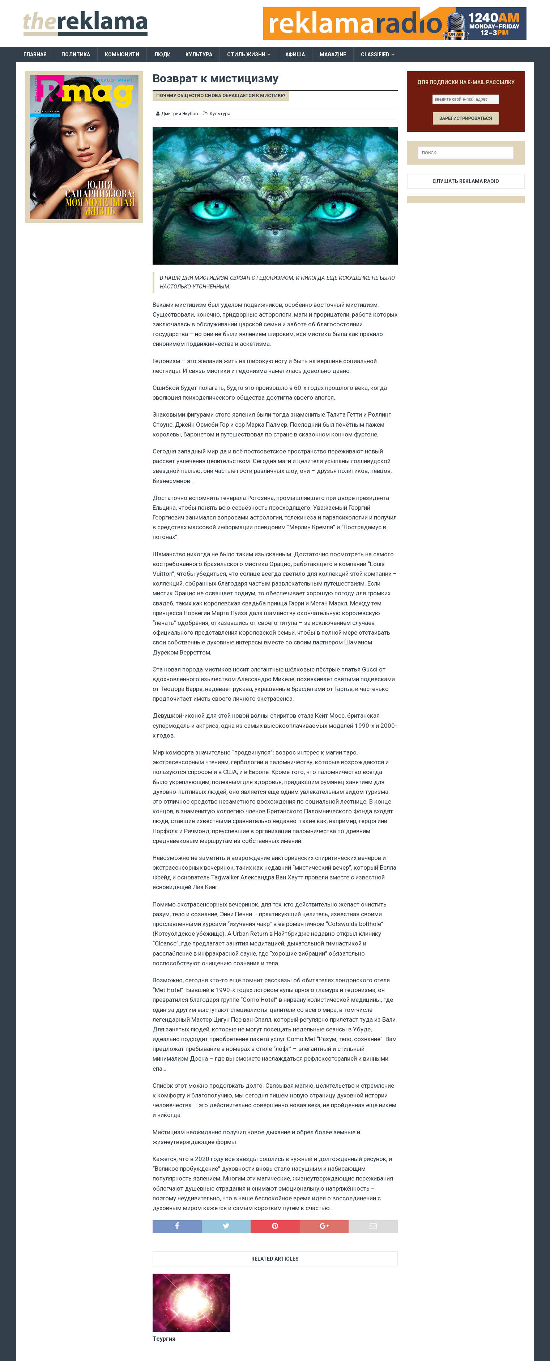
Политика (75, 54)
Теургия (164, 1338)
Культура (199, 54)
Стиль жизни (246, 54)
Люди (162, 54)
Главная (35, 54)
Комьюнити (122, 54)
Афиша (295, 54)
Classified (375, 54)
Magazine (333, 54)
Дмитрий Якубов (179, 113)
